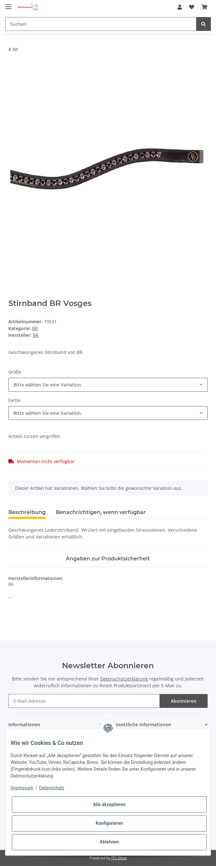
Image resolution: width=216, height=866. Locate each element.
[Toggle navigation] (8, 4)
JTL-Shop (119, 858)
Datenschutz (51, 787)
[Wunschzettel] (192, 7)
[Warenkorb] (204, 7)
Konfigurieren (109, 823)
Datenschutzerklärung (124, 679)
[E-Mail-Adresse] (84, 701)
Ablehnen (109, 841)
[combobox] (108, 385)
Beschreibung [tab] (27, 512)
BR (35, 328)
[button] (180, 7)
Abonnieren (183, 701)
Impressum (22, 787)
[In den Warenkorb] (13, 69)
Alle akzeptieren (109, 804)
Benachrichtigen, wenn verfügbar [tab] (101, 512)
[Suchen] (100, 24)
